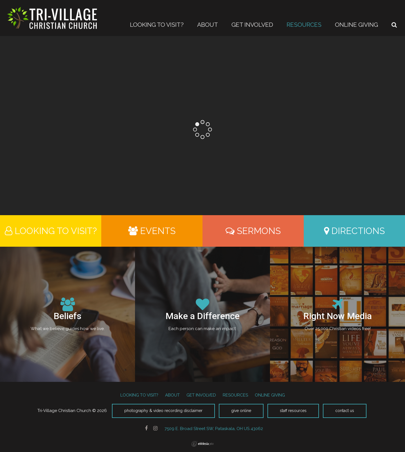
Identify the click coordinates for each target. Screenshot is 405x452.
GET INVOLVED (201, 395)
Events (152, 231)
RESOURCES (235, 395)
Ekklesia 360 (202, 444)
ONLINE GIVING (270, 395)
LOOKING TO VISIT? (139, 395)
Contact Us (344, 410)
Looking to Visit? (51, 231)
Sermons (253, 231)
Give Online (241, 410)
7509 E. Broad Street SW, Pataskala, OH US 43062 (214, 428)
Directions (354, 231)
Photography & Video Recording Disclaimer (163, 410)
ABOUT (172, 395)
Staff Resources (293, 410)
